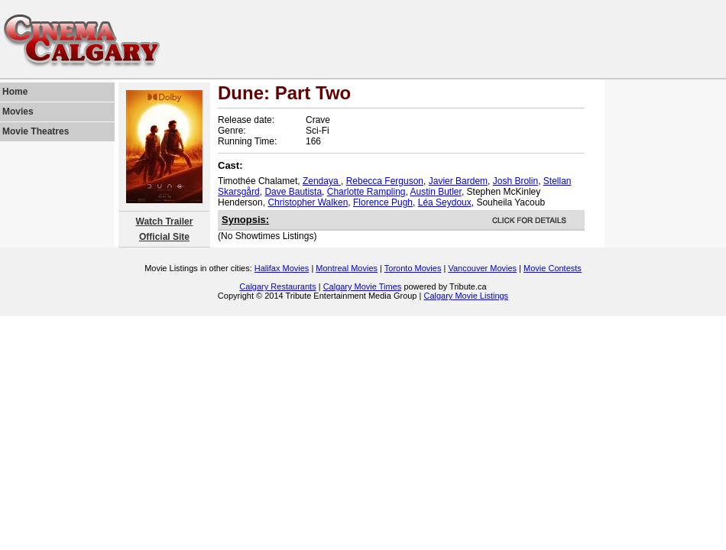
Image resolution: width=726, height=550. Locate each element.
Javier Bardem (458, 181)
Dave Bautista (293, 191)
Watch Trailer (164, 221)
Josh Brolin (515, 181)
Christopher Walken (307, 202)
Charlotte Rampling (366, 191)
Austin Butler (436, 191)
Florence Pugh (383, 202)
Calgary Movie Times (362, 286)
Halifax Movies (282, 268)
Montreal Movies (347, 268)
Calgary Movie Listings (465, 295)
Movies (18, 111)
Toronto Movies (413, 268)
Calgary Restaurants (277, 286)
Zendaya (322, 181)
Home (15, 91)
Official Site (164, 236)
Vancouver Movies (482, 268)
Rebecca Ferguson (384, 181)
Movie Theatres (35, 131)
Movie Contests (552, 268)
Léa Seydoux (445, 202)
